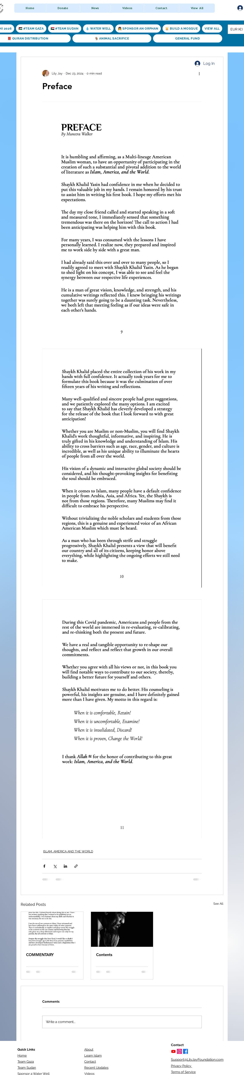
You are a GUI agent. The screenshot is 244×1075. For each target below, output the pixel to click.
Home (22, 1056)
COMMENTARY (40, 954)
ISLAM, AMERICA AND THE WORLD (68, 851)
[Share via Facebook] (44, 866)
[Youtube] (173, 1051)
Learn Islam (93, 1056)
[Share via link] (76, 866)
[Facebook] (185, 1051)
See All (218, 903)
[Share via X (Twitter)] (55, 866)
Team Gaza (25, 1062)
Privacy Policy (181, 1066)
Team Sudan (26, 1068)
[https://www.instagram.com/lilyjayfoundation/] (179, 1051)
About (88, 1049)
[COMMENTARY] (52, 929)
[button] (63, 8)
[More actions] (199, 73)
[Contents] (122, 929)
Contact (90, 1062)
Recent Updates (96, 1068)
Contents (104, 954)
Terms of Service (183, 1072)
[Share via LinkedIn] (65, 866)
